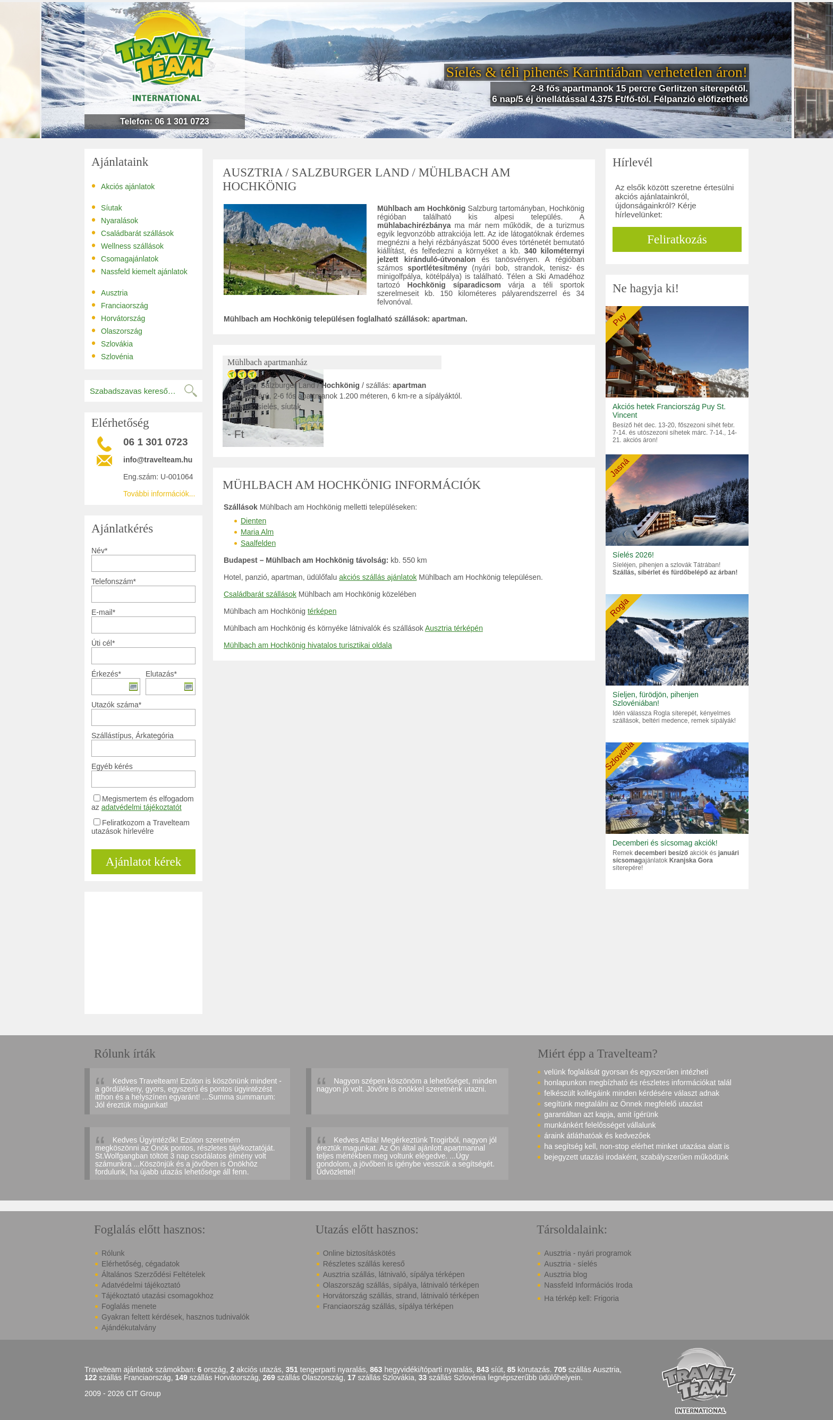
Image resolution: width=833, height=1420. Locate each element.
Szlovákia (112, 343)
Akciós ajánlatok (123, 186)
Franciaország (119, 305)
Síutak (106, 207)
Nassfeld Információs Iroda (588, 1285)
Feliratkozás (677, 239)
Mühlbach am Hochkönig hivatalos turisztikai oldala (308, 645)
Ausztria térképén (454, 628)
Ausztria (109, 292)
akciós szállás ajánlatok (377, 577)
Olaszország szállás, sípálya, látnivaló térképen (401, 1285)
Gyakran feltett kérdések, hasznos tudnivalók (175, 1317)
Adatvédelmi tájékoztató (141, 1285)
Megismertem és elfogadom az (142, 803)
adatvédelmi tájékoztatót (141, 807)
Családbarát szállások (132, 232)
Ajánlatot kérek (143, 861)
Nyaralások (114, 220)
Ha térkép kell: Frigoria (581, 1298)
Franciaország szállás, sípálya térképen (388, 1306)
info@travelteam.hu (157, 459)
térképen (322, 611)
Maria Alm (257, 532)
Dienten (253, 521)
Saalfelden (258, 543)
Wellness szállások (127, 245)
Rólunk (113, 1253)
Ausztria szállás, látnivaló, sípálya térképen (394, 1274)
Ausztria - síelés (570, 1264)
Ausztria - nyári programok (587, 1253)
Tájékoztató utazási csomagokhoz (157, 1295)
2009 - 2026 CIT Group (122, 1394)
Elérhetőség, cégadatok (140, 1264)
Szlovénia (112, 356)
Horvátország (118, 317)
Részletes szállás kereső (364, 1264)
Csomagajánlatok (124, 258)
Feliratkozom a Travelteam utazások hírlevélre (140, 826)
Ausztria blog (565, 1274)
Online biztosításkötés (359, 1253)
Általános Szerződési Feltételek (153, 1274)
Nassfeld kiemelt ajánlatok (139, 271)
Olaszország (116, 330)
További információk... (159, 493)
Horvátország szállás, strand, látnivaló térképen (401, 1295)
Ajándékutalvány (128, 1327)
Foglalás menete (129, 1306)
